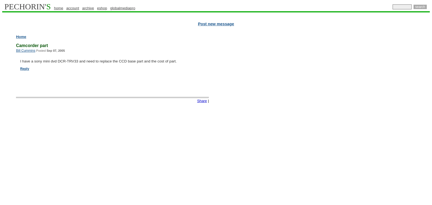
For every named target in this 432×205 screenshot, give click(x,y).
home (58, 8)
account (72, 8)
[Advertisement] (406, 118)
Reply (24, 69)
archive (88, 8)
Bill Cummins (25, 51)
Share (202, 101)
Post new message (216, 24)
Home (21, 37)
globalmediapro (122, 8)
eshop (102, 8)
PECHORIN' (27, 6)
